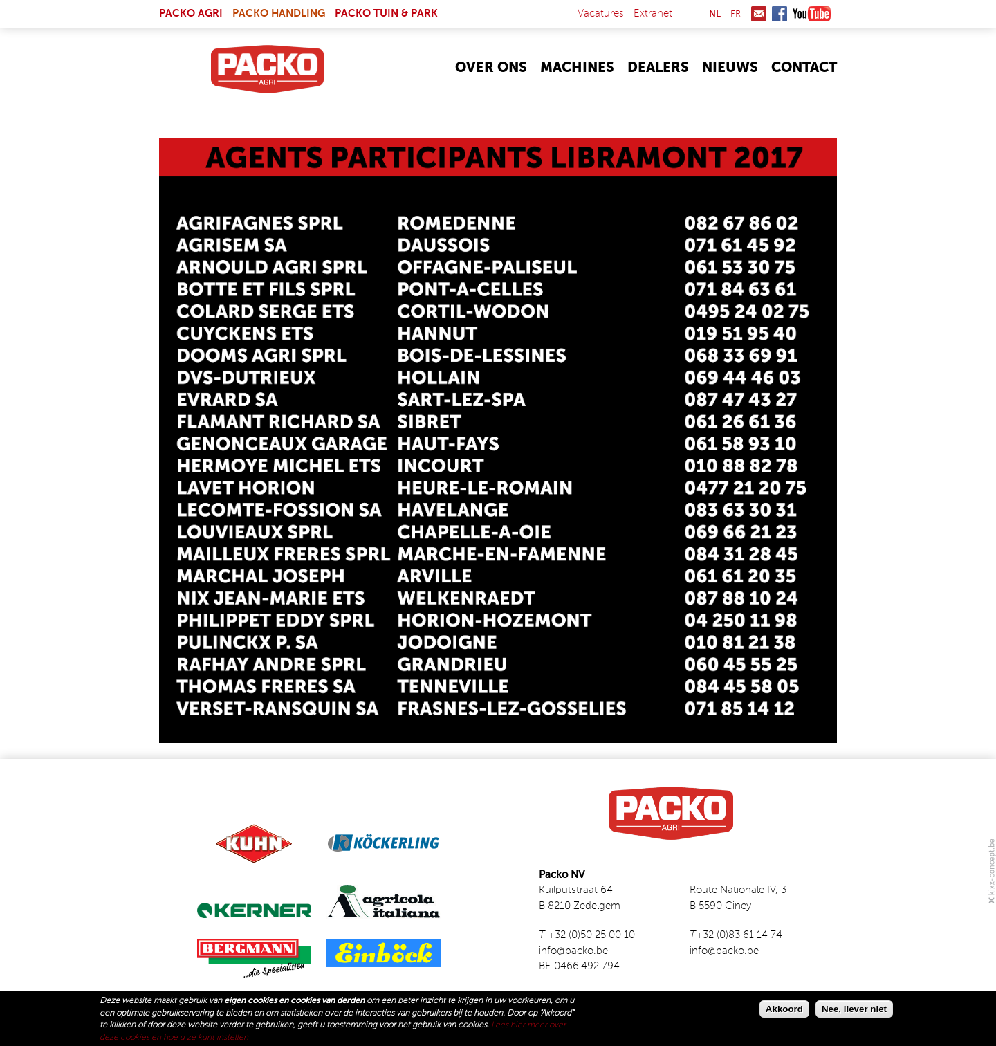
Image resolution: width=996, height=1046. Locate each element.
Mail (758, 13)
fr (735, 14)
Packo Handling (278, 13)
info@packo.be (573, 951)
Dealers (658, 68)
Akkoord (784, 1009)
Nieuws (730, 68)
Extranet (653, 13)
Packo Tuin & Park (386, 13)
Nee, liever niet (854, 1009)
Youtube (812, 13)
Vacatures (601, 13)
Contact (804, 68)
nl (715, 14)
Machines (577, 68)
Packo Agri (191, 13)
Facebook (779, 13)
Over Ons (491, 68)
